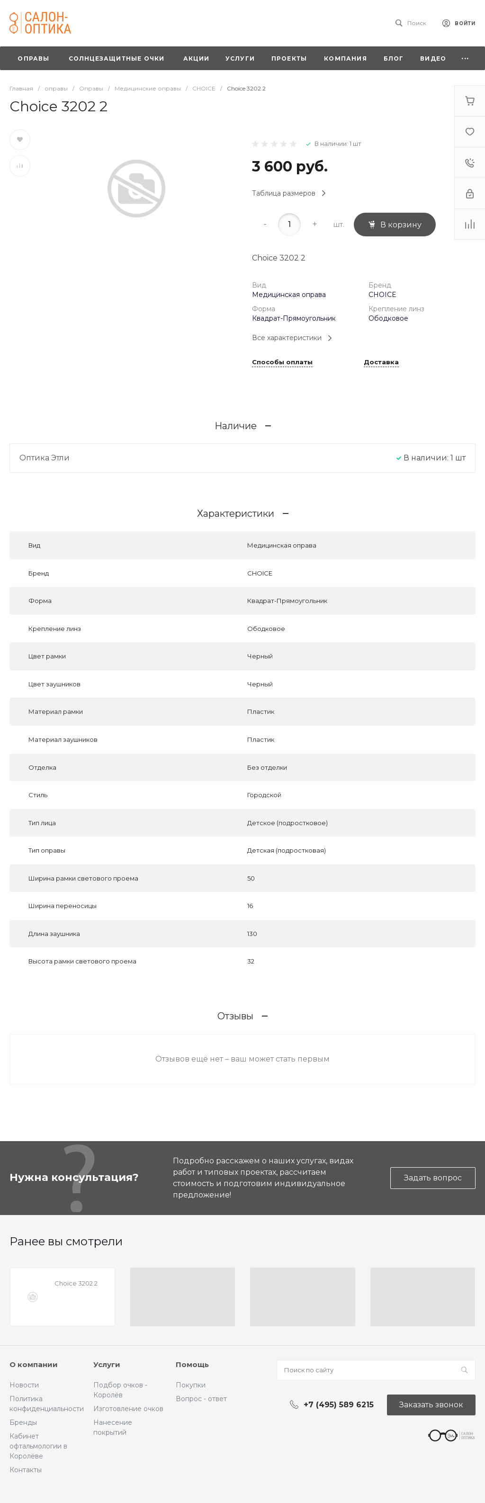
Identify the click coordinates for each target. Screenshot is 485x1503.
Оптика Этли (44, 457)
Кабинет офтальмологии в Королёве (38, 1446)
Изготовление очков (128, 1408)
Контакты (25, 1470)
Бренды (23, 1422)
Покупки (191, 1385)
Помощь (192, 1364)
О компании (33, 1364)
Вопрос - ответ (201, 1399)
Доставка (381, 362)
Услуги (106, 1364)
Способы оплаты (282, 362)
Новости (24, 1385)
